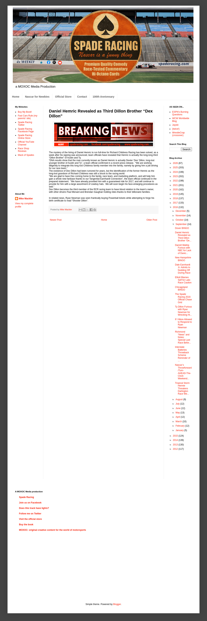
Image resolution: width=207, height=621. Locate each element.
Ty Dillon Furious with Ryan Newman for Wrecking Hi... (183, 310)
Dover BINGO (182, 228)
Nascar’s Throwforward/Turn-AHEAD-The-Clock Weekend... (183, 372)
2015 (176, 435)
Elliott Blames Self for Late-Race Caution (183, 280)
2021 (176, 185)
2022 (176, 180)
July (178, 403)
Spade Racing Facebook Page (26, 130)
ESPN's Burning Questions (180, 113)
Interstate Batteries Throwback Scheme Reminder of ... (182, 354)
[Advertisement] (27, 174)
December (181, 211)
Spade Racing (26, 497)
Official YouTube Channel (26, 143)
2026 (176, 163)
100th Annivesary (103, 96)
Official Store (63, 96)
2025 (176, 167)
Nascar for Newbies (37, 96)
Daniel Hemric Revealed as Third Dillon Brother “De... (183, 236)
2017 (176, 202)
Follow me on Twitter (30, 513)
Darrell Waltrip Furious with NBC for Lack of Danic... (183, 249)
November (181, 215)
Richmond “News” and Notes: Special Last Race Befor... (183, 337)
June (178, 408)
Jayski (175, 125)
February (180, 425)
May (178, 412)
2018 (176, 198)
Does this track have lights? (34, 508)
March (179, 421)
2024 (176, 172)
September (181, 224)
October (180, 220)
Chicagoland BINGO (181, 288)
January (180, 430)
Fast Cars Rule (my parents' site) (27, 117)
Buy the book (26, 524)
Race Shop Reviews (23, 149)
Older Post (151, 220)
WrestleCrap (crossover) (178, 134)
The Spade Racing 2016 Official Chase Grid (183, 298)
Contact (82, 96)
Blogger (117, 604)
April (178, 417)
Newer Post (56, 220)
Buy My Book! (25, 112)
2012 (176, 449)
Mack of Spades (26, 155)
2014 (176, 440)
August (179, 399)
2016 (176, 207)
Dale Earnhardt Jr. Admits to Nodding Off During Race (182, 268)
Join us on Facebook (30, 502)
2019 (176, 194)
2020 (176, 189)
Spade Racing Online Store (25, 136)
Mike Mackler (26, 198)
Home (15, 96)
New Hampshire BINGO (183, 259)
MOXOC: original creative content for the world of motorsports (52, 530)
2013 (176, 444)
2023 (176, 176)
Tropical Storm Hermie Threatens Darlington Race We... (182, 388)
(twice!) (176, 129)
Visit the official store (30, 519)
